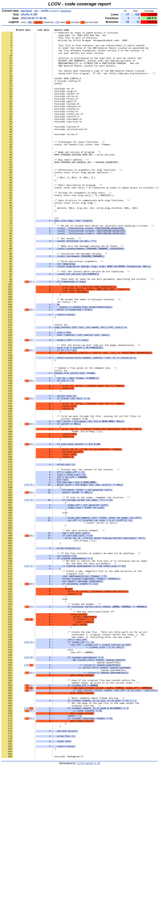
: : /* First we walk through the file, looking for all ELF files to (70, 493)
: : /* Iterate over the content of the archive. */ (60, 557)
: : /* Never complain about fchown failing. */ (63, 832)
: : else (34, 609)
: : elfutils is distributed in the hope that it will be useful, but (71, 64)
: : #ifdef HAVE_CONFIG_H (41, 88)
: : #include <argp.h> (39, 103)
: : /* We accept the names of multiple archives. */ (61, 353)
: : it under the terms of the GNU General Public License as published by (74, 51)
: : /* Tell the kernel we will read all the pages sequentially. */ (70, 408)
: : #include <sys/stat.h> (41, 140)
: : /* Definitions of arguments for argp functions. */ (61, 198)
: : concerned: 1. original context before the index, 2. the (72, 755)
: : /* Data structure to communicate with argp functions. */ (65, 234)
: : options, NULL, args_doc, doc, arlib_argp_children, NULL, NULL (69, 243)
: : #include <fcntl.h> (39, 112)
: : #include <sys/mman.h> (41, 137)
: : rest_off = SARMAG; (47, 777)
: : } (31, 347)
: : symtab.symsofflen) (61, 789)
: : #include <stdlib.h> (40, 125)
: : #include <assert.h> (40, 106)
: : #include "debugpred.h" (42, 902)
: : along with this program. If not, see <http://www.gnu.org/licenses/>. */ (78, 82)
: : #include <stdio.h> (39, 128)
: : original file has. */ (51, 841)
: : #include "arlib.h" (39, 155)
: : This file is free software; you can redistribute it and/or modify (72, 48)
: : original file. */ (45, 682)
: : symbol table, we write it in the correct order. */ (70, 813)
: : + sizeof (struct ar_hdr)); (59, 621)
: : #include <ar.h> (37, 100)
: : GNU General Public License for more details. (59, 73)
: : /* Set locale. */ (41, 280)
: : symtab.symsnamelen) (63, 798)
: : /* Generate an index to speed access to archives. (60, 33)
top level (26, 10)
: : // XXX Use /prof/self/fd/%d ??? (57, 728)
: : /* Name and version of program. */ (51, 176)
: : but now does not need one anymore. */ (59, 670)
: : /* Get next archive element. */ (53, 630)
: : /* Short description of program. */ (51, 216)
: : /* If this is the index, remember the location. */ (65, 591)
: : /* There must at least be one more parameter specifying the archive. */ (77, 329)
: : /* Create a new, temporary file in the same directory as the (71, 679)
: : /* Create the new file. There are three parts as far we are (74, 752)
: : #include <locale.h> (40, 119)
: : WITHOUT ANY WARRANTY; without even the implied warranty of (68, 67)
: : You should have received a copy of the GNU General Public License (72, 79)
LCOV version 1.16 (88, 909)
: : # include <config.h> (41, 91)
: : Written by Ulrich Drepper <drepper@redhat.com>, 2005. (65, 42)
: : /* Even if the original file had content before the (68, 810)
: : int (29, 256)
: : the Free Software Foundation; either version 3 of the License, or (72, 55)
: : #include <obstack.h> (41, 122)
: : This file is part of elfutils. (49, 39)
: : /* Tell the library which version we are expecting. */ (65, 320)
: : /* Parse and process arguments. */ (52, 307)
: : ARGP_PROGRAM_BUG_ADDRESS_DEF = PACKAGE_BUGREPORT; (60, 189)
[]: (43, 332)
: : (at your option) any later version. (53, 58)
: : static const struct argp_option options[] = (56, 201)
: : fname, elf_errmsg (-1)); (52, 512)
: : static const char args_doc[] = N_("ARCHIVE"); (57, 228)
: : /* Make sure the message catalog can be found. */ (62, 289)
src (36, 10)
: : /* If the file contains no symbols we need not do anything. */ (70, 658)
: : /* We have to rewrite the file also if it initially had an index (74, 667)
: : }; (29, 210)
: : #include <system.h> (40, 146)
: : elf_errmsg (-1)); (49, 643)
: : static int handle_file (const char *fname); (56, 167)
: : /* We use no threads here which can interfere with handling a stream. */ (77, 265)
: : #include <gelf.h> (39, 115)
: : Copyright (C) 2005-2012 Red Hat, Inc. (54, 36)
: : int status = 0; (39, 356)
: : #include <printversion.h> (44, 149)
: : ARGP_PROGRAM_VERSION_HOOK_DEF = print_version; (58, 179)
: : (27, 45)
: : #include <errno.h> (39, 109)
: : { (28, 204)
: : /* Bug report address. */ (45, 186)
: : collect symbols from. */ (47, 496)
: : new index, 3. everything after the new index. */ (69, 758)
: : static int (34, 384)
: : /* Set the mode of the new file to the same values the (70, 838)
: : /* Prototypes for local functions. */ (53, 164)
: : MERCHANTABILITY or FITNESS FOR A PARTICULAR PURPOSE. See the (70, 70)
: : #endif (31, 94)
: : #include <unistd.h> (40, 134)
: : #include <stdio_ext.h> (42, 131)
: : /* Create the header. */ (51, 719)
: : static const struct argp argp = (48, 237)
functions (65, 11)
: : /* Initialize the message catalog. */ (54, 298)
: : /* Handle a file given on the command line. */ (59, 435)
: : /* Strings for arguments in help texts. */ (56, 225)
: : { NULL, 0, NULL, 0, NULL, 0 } (48, 207)
